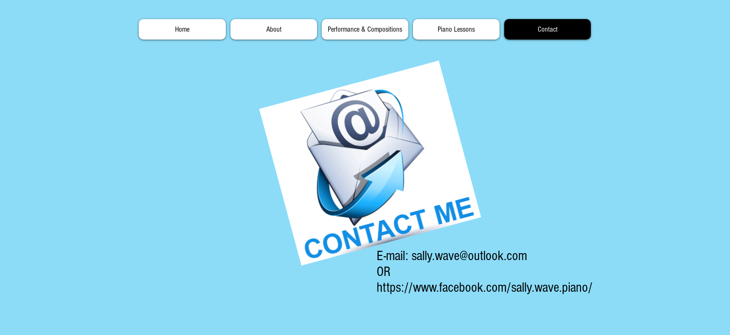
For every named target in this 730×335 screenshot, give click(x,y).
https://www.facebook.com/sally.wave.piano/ (485, 287)
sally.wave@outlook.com (469, 256)
